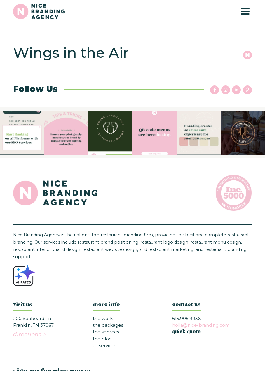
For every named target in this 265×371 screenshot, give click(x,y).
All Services (104, 345)
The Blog (102, 339)
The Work (103, 318)
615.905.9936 (186, 318)
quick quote (186, 332)
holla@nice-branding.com (201, 325)
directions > (29, 334)
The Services (106, 332)
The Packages (108, 325)
